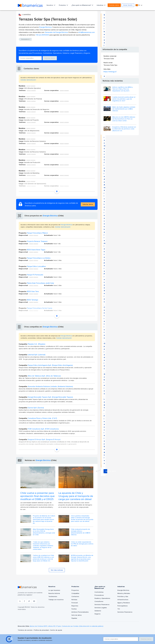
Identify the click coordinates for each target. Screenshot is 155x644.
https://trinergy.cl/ (110, 72)
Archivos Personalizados (80, 612)
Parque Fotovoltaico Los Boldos (38, 258)
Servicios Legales (101, 607)
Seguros (97, 614)
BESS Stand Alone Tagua (36, 250)
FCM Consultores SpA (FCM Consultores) (43, 429)
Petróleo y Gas (122, 596)
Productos (62, 5)
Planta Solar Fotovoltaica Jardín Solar (40, 283)
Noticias (74, 599)
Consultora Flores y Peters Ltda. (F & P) (42, 418)
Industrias (100, 5)
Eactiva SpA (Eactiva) (36, 408)
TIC (118, 609)
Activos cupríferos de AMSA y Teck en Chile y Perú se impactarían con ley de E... (122, 89)
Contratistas (99, 592)
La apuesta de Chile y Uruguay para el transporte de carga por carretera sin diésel (75, 496)
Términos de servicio (25, 630)
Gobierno (98, 611)
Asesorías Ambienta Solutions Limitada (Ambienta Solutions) (50, 386)
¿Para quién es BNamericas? (81, 5)
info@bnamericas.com (86, 32)
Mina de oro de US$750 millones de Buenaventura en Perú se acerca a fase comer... (123, 118)
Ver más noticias (57, 570)
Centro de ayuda (56, 630)
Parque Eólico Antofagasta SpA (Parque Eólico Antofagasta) (50, 365)
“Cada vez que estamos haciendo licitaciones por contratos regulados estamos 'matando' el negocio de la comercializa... (43, 545)
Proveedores (99, 595)
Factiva (74, 609)
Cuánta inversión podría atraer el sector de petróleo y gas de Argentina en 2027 (123, 99)
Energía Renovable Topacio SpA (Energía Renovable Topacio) (50, 397)
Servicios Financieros (102, 604)
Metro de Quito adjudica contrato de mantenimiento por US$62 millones (123, 109)
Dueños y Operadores (102, 598)
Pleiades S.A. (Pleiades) (36, 344)
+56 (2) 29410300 (42, 35)
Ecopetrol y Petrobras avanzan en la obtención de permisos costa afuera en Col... (124, 128)
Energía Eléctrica (45, 27)
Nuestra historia (54, 593)
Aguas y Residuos (123, 603)
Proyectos (75, 590)
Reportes (74, 606)
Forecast (74, 603)
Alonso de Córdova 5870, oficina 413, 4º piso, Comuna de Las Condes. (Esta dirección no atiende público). (67, 626)
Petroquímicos (122, 606)
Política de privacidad (41, 630)
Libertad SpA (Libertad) (36, 355)
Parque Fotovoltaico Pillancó (37, 233)
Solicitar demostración (28, 80)
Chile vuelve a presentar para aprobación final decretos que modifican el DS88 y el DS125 (37, 496)
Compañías (75, 593)
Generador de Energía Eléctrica (56, 32)
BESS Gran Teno (33, 291)
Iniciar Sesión (128, 5)
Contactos (75, 596)
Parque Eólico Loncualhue (36, 266)
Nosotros (50, 5)
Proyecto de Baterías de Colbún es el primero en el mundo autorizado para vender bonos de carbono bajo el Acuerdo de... (44, 519)
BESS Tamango (32, 300)
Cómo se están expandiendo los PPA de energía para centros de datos (82, 543)
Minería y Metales (123, 593)
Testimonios (52, 596)
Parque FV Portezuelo (35, 275)
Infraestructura (122, 599)
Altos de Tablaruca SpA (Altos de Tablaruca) (44, 376)
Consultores (99, 601)
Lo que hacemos (54, 590)
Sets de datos (76, 615)
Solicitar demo (114, 5)
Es (138, 5)
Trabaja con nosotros (56, 599)
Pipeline (74, 618)
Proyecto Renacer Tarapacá (37, 241)
